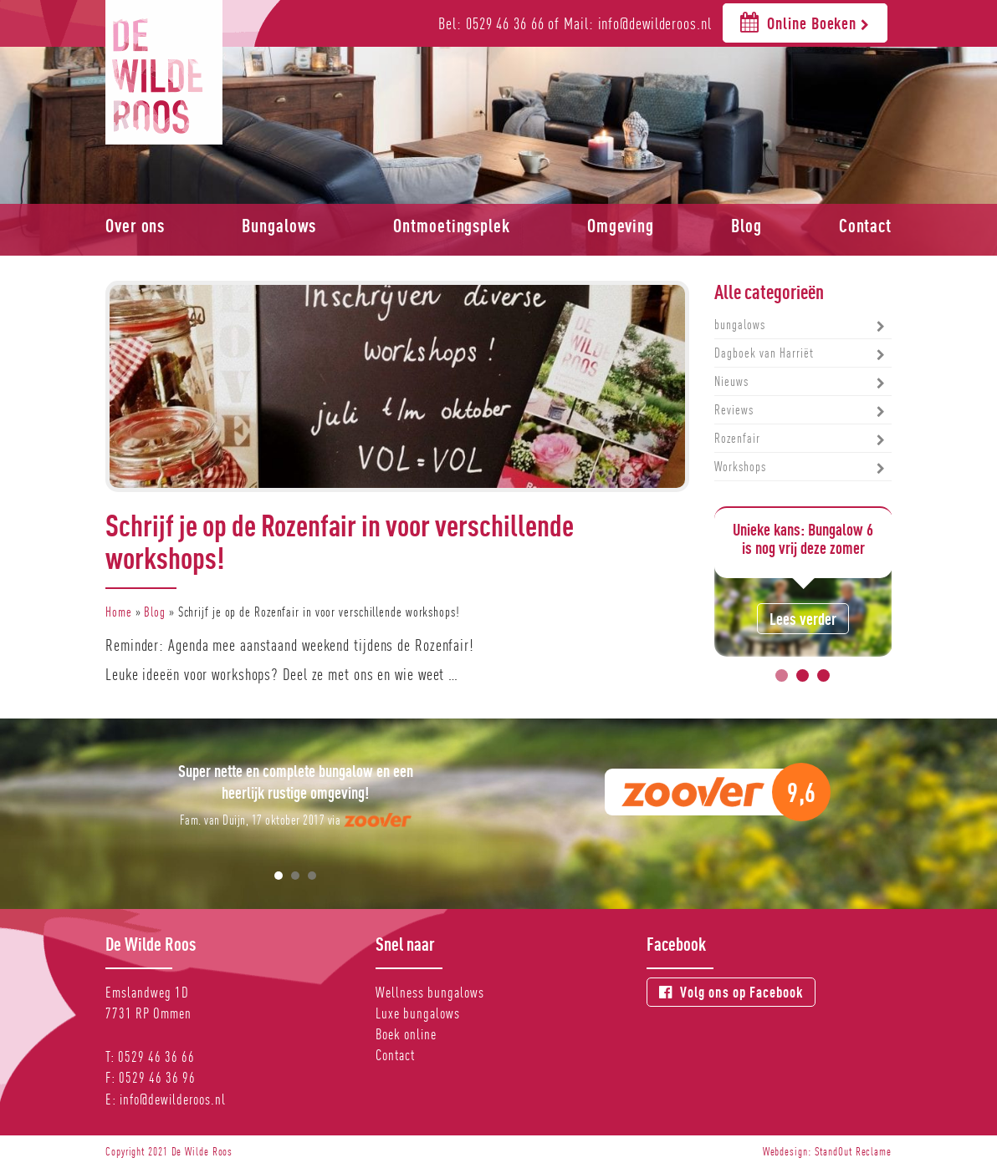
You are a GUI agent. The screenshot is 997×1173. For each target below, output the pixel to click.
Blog (746, 225)
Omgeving (620, 225)
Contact (865, 225)
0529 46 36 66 (156, 1056)
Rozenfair (737, 438)
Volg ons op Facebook (731, 992)
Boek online (406, 1034)
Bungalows (279, 225)
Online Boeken (805, 22)
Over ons (135, 225)
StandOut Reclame (853, 1151)
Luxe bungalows (418, 1013)
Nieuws (731, 381)
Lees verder (802, 618)
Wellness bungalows (430, 992)
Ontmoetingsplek (451, 225)
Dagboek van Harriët (764, 353)
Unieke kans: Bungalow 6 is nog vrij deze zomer (803, 538)
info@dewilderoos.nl (173, 1099)
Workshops (740, 467)
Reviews (734, 410)
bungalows (739, 325)
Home (118, 612)
